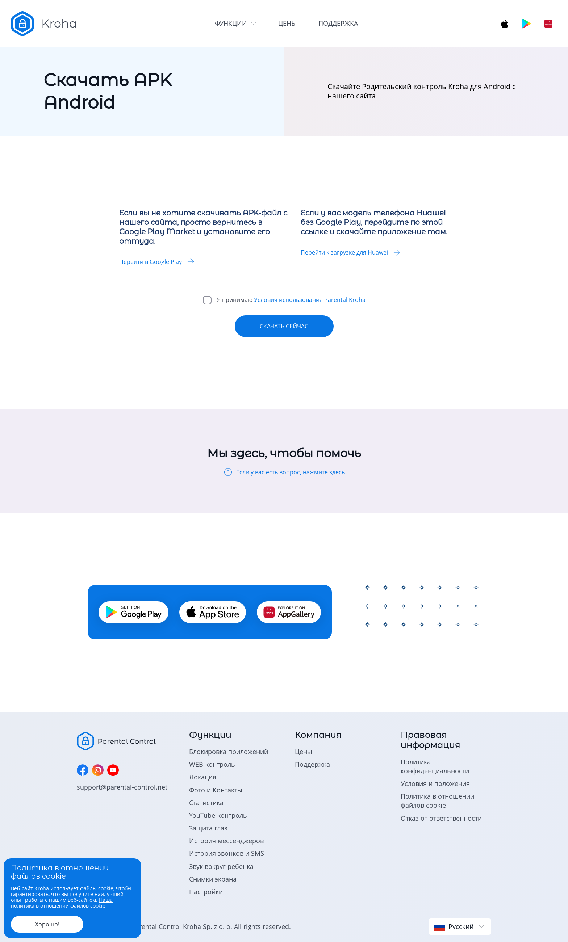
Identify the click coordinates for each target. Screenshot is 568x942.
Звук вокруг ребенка (221, 866)
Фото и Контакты (215, 790)
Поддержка (312, 764)
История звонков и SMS (226, 853)
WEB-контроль (212, 764)
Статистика (206, 802)
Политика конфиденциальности (435, 766)
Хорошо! (47, 924)
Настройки (206, 891)
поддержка (338, 23)
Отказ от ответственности (441, 818)
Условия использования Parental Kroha (310, 300)
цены (287, 23)
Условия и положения (435, 783)
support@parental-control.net (122, 787)
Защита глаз (208, 828)
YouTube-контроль (218, 815)
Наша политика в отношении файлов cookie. (62, 902)
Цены (303, 751)
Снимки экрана (213, 879)
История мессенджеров (226, 840)
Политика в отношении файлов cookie (437, 800)
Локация (202, 777)
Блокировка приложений (228, 751)
